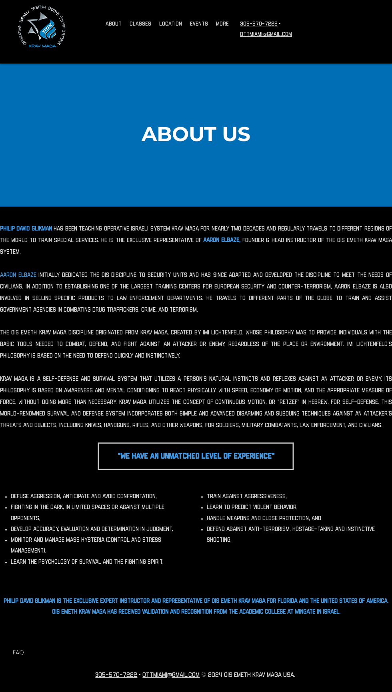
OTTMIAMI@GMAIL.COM (266, 34)
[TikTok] (364, 24)
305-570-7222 (259, 24)
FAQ (18, 652)
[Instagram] (352, 24)
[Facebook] (376, 24)
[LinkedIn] (388, 24)
